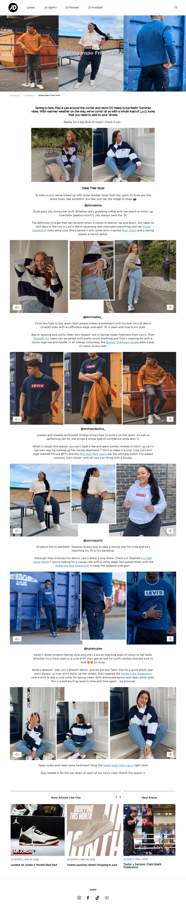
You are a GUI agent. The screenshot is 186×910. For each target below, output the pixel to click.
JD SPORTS (128, 859)
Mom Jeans (129, 230)
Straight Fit (41, 338)
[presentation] (116, 797)
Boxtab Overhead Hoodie (122, 342)
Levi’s (143, 111)
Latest (31, 7)
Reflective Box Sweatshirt (72, 566)
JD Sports (50, 7)
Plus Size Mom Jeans (93, 454)
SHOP (93, 889)
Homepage (15, 95)
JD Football (95, 7)
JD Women (72, 7)
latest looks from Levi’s (118, 765)
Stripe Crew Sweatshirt (136, 674)
